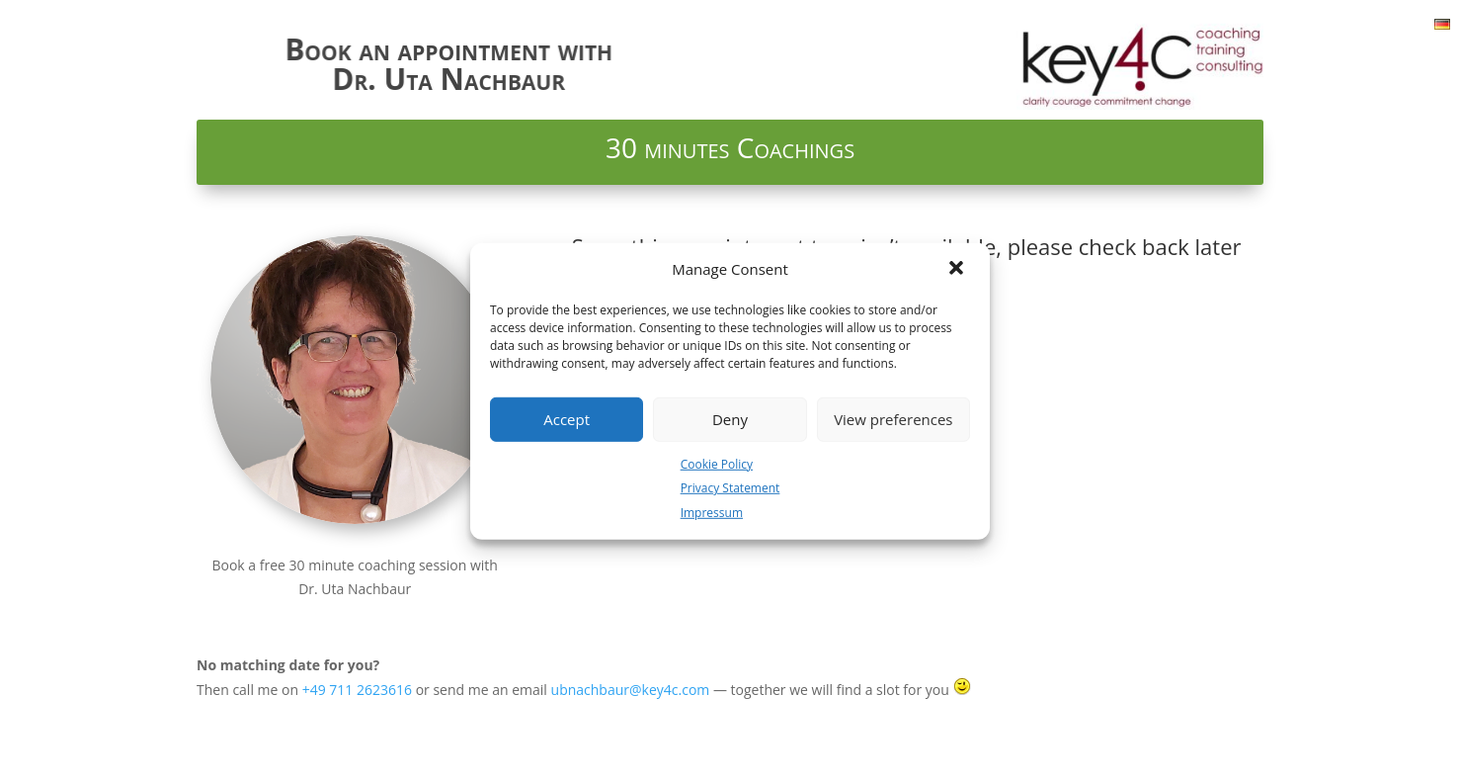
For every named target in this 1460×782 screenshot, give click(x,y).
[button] (958, 269)
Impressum (712, 512)
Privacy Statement (730, 487)
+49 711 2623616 (357, 689)
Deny (730, 419)
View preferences (893, 419)
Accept (566, 419)
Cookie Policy (717, 463)
